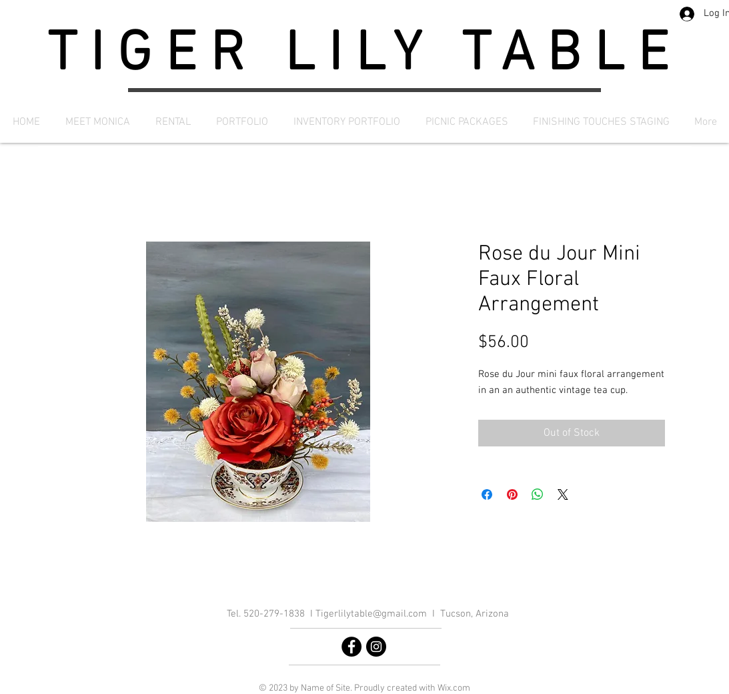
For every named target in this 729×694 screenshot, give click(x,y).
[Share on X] (563, 494)
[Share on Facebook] (487, 494)
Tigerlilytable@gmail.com (371, 614)
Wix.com (454, 688)
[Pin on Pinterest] (512, 494)
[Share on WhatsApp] (538, 494)
